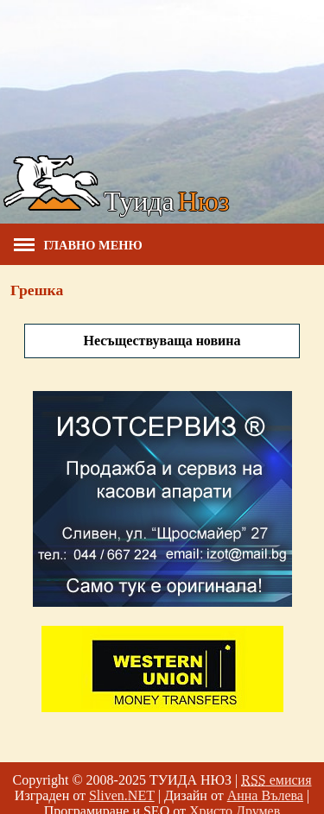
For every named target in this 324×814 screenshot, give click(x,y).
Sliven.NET (122, 795)
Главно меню (78, 245)
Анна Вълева (265, 795)
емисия (276, 780)
